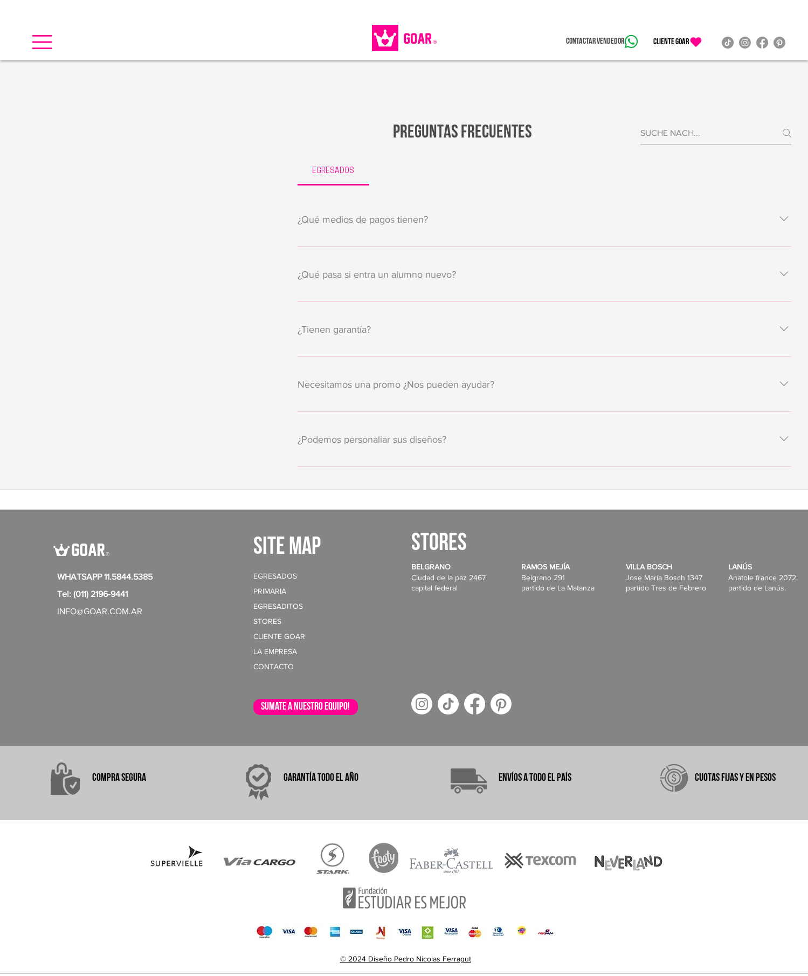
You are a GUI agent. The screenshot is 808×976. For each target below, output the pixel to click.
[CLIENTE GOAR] (678, 42)
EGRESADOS (275, 576)
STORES (267, 621)
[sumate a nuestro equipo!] (305, 707)
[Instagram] (745, 43)
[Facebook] (762, 43)
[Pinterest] (779, 43)
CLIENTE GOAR (279, 636)
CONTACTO (273, 666)
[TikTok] (728, 43)
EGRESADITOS (278, 606)
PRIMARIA (269, 591)
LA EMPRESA (275, 651)
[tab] (333, 171)
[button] (42, 42)
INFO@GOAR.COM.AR (99, 611)
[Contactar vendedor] (601, 41)
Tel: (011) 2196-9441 (92, 594)
